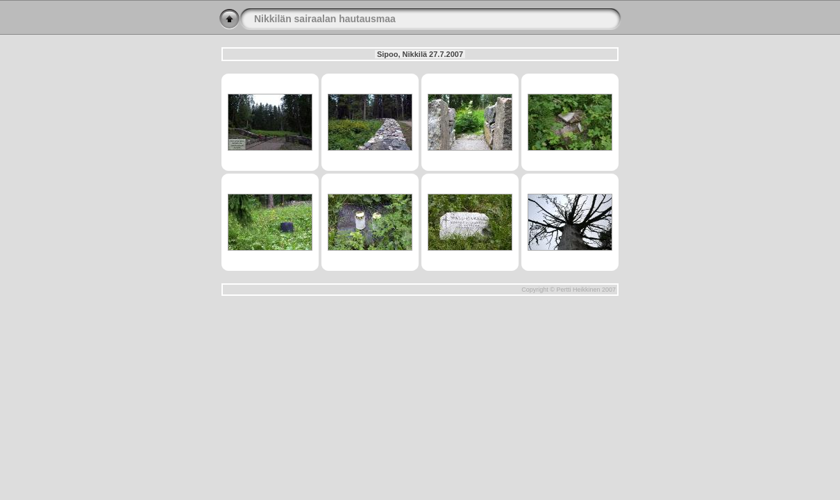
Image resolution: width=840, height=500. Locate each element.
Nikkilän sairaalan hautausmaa (325, 18)
